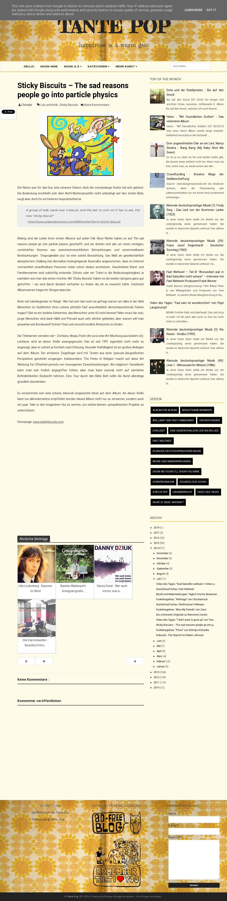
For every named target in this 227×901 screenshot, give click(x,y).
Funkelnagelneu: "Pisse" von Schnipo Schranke (182, 630)
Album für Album (165, 410)
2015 (157, 543)
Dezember (163, 553)
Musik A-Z (73, 66)
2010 (157, 687)
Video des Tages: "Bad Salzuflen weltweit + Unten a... (186, 584)
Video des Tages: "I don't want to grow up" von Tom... (185, 619)
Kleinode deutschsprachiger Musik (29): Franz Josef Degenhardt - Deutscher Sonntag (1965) (195, 245)
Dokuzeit (159, 430)
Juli (159, 578)
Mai (159, 646)
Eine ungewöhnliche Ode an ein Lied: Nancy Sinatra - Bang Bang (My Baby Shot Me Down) (195, 148)
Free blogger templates (149, 896)
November (163, 558)
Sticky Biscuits (69, 104)
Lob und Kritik (49, 104)
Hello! (29, 66)
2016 (157, 538)
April (159, 651)
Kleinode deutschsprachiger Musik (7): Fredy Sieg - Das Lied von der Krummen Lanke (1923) (195, 210)
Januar (161, 666)
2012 (157, 677)
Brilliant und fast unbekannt (173, 420)
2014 (157, 548)
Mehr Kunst (126, 66)
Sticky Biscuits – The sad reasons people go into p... (185, 625)
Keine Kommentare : (97, 104)
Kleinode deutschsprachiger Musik (177, 451)
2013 (157, 672)
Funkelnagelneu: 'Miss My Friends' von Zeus (181, 609)
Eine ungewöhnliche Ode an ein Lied (194, 430)
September (163, 568)
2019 (157, 527)
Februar (161, 661)
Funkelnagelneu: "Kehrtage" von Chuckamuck (182, 599)
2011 (157, 682)
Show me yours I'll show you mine (176, 471)
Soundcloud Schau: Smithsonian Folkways (180, 604)
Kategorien (98, 66)
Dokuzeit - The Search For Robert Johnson (180, 635)
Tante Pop (114, 26)
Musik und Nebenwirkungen (172, 461)
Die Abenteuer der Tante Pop (50, 812)
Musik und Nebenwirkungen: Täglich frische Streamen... (187, 594)
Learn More (193, 10)
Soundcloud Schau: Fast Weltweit (175, 589)
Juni (159, 641)
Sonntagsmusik (163, 481)
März (160, 656)
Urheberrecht (182, 492)
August (161, 573)
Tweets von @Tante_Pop (48, 819)
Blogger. (109, 896)
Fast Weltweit (162, 440)
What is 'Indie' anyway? (168, 502)
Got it (211, 10)
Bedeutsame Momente (197, 410)
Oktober (161, 563)
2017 (157, 532)
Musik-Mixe (49, 66)
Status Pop (160, 492)
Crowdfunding (209, 420)
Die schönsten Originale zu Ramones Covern (181, 614)
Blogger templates (124, 896)
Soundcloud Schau (193, 481)
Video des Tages (208, 492)
